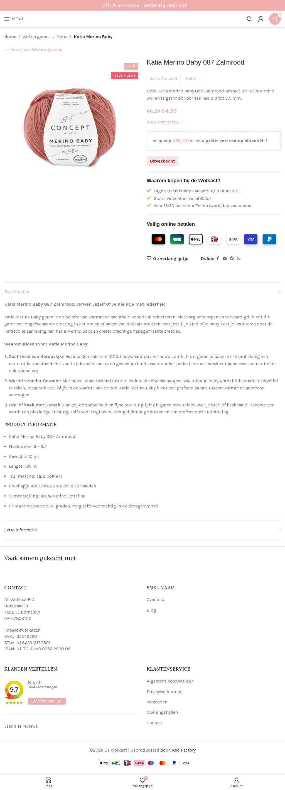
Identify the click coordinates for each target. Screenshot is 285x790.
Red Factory (184, 750)
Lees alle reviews (21, 726)
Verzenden (157, 702)
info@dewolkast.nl (23, 630)
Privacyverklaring (164, 691)
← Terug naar (33, 49)
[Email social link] (224, 258)
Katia (62, 36)
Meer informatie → (166, 122)
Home (10, 36)
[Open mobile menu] (13, 18)
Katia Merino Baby (93, 36)
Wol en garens (37, 36)
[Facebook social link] (217, 258)
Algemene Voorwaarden (170, 681)
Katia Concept (163, 78)
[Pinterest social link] (231, 258)
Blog (151, 610)
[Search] (249, 18)
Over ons (155, 599)
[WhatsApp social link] (238, 258)
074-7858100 (17, 618)
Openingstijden (162, 712)
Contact (154, 722)
